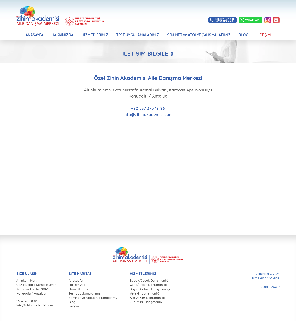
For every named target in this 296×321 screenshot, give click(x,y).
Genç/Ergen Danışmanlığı (148, 284)
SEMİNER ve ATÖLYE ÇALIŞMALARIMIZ (198, 35)
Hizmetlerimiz (78, 289)
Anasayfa (76, 280)
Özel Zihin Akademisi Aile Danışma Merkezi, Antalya (60, 16)
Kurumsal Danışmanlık (146, 302)
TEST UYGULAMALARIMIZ (137, 35)
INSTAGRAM (267, 20)
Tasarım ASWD (269, 286)
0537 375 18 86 (26, 301)
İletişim (74, 306)
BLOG (243, 35)
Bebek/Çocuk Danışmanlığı (149, 280)
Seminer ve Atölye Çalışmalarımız (93, 297)
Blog (72, 302)
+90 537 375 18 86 (148, 109)
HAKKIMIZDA (62, 35)
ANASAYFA (34, 35)
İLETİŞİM (264, 35)
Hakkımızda (77, 284)
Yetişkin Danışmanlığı (145, 293)
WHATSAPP (252, 20)
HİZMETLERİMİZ (95, 35)
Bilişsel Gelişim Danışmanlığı (150, 289)
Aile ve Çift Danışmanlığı (147, 297)
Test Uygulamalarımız (84, 293)
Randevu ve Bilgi (225, 20)
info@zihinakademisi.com (276, 20)
